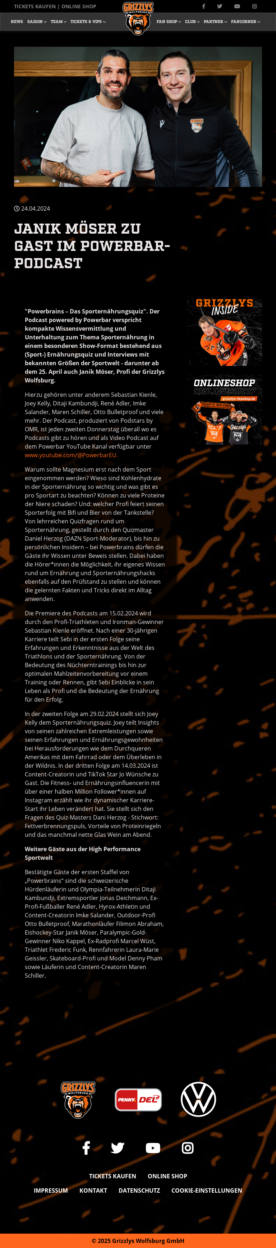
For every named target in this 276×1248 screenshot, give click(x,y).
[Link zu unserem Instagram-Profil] (254, 6)
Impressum (51, 1190)
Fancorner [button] (243, 21)
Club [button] (190, 21)
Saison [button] (35, 21)
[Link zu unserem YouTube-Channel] (237, 6)
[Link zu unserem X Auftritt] (219, 6)
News (17, 21)
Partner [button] (213, 21)
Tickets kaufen (35, 6)
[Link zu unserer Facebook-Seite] (203, 6)
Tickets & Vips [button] (86, 21)
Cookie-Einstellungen (206, 1190)
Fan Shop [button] (167, 21)
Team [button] (57, 21)
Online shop (167, 1176)
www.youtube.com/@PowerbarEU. (71, 455)
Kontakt (93, 1190)
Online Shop (78, 6)
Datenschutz (139, 1190)
